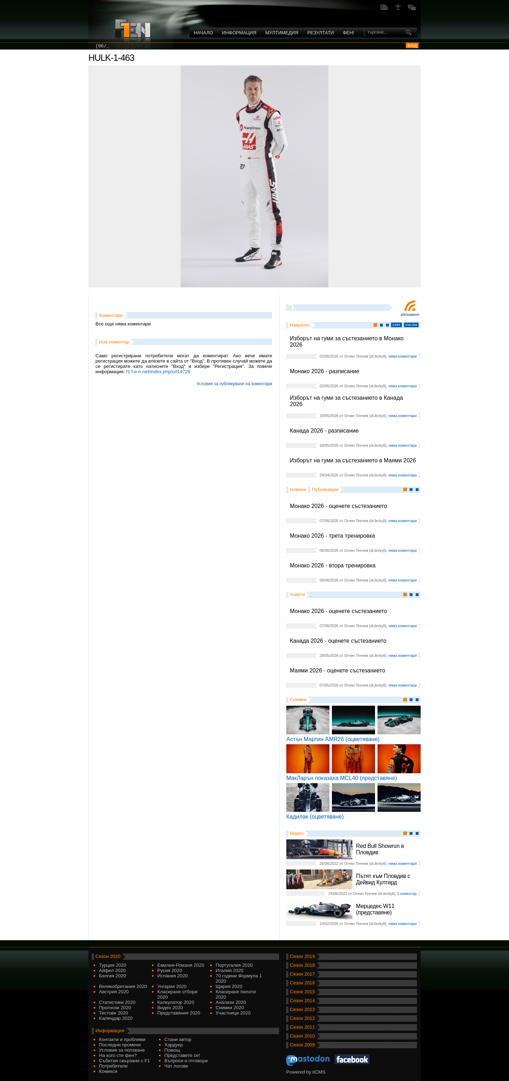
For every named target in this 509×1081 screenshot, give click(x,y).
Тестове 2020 (113, 1013)
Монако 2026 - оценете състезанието (338, 506)
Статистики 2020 (117, 1002)
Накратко (300, 325)
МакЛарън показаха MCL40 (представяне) (341, 778)
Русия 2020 (169, 970)
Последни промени (120, 1044)
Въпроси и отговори (186, 1060)
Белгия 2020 (112, 975)
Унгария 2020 (172, 986)
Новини (298, 489)
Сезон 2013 (302, 1009)
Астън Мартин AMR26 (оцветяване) (333, 739)
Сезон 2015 (302, 991)
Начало (203, 32)
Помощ (172, 1050)
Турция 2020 (112, 965)
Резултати (320, 32)
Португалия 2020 (234, 965)
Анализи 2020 (231, 1002)
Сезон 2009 (302, 1044)
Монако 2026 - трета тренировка (332, 536)
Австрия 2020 (114, 991)
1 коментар (407, 893)
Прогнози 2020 (115, 1007)
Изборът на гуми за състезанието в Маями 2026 (353, 460)
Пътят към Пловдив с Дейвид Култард (383, 879)
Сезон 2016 (302, 982)
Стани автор (177, 1039)
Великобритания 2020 (123, 986)
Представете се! (182, 1055)
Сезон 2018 (302, 965)
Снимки (298, 699)
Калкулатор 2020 (175, 1002)
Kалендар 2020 (116, 1018)
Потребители (113, 1066)
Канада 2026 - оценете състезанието (338, 641)
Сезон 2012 (302, 1018)
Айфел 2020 (112, 970)
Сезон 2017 (302, 974)
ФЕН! (348, 32)
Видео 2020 (170, 1007)
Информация (239, 32)
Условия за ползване (122, 1050)
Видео (297, 833)
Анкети (297, 594)
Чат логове (176, 1066)
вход (412, 45)
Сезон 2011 (302, 1027)
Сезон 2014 (302, 1000)
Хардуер (173, 1044)
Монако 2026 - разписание (324, 371)
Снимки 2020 (230, 1007)
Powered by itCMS (305, 1072)
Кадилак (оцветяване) (315, 817)
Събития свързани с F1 (124, 1060)
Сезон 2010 (302, 1036)
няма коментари (402, 356)
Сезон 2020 (108, 956)
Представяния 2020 (178, 1013)
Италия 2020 (230, 970)
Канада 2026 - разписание (324, 431)
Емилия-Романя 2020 (180, 965)
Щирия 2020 (229, 986)
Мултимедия (281, 32)
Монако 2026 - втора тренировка (332, 565)
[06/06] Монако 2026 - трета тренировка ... (153, 46)
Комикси (108, 1071)
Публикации (325, 489)
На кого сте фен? (118, 1055)
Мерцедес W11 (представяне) (375, 909)
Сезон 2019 (302, 956)
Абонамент (410, 314)
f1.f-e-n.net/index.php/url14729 (158, 371)
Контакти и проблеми (122, 1039)
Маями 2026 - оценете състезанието (337, 670)
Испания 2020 (172, 975)
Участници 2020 (233, 1013)
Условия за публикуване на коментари (234, 383)
